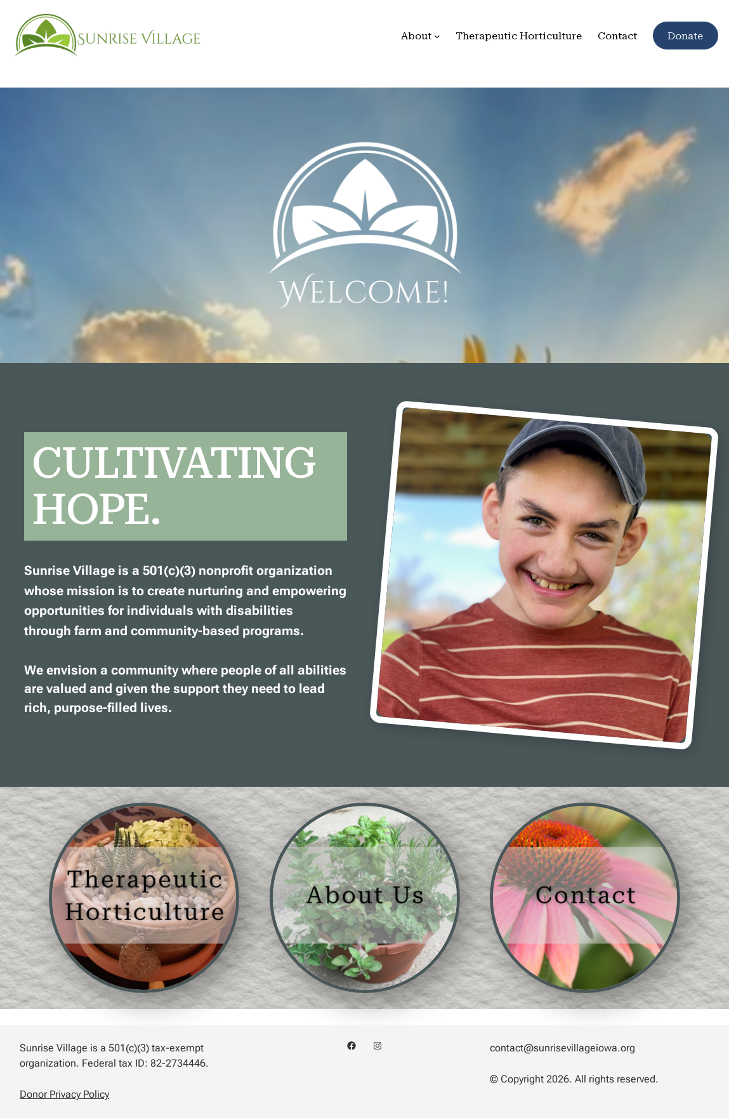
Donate (685, 36)
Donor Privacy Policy (64, 1094)
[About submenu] (437, 35)
